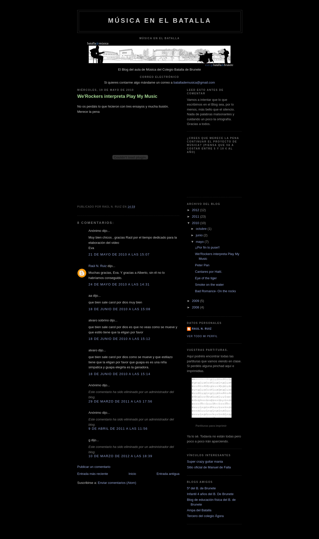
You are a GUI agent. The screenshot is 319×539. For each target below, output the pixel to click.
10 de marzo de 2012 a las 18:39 (120, 456)
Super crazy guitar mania (205, 461)
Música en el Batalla (159, 20)
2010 (196, 223)
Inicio (132, 474)
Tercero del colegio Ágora (205, 516)
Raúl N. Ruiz (97, 266)
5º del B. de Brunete (201, 488)
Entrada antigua (168, 474)
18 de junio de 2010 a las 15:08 (119, 309)
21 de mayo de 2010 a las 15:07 (119, 254)
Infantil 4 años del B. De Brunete (210, 494)
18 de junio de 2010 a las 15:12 (119, 339)
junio (200, 235)
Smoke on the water (209, 284)
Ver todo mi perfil (202, 336)
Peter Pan (202, 265)
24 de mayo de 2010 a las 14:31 (119, 284)
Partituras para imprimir (211, 425)
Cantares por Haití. (208, 271)
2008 (196, 307)
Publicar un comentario (93, 467)
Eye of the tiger (206, 278)
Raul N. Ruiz (202, 328)
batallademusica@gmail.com (194, 82)
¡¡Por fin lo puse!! (207, 247)
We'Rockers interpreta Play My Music (117, 96)
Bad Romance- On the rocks (215, 291)
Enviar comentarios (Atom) (117, 483)
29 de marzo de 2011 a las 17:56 (120, 401)
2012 (196, 210)
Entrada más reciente (92, 474)
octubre (202, 229)
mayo (200, 242)
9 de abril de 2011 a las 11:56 (118, 428)
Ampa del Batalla (199, 510)
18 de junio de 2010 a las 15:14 (119, 374)
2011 (196, 216)
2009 (196, 301)
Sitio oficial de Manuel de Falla (209, 467)
